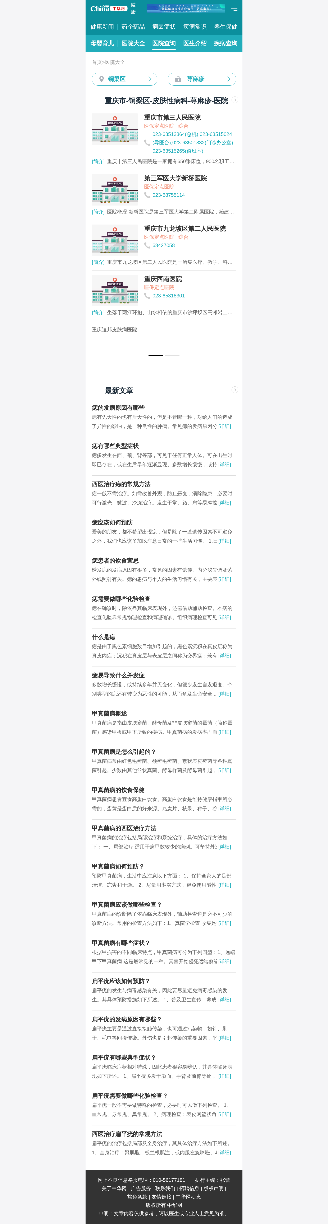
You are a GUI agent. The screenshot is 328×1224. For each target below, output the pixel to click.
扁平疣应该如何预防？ (121, 981)
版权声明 (214, 1188)
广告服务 (141, 1188)
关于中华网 (114, 1188)
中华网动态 (188, 1197)
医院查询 (164, 43)
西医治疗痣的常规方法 (121, 484)
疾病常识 (195, 26)
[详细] (224, 426)
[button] (156, 355)
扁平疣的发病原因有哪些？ (127, 1019)
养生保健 (225, 26)
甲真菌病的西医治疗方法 (124, 828)
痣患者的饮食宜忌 (115, 560)
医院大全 (133, 43)
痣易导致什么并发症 (118, 675)
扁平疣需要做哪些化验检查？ (130, 1096)
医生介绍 (195, 43)
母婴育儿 (102, 43)
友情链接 (161, 1197)
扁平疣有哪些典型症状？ (124, 1057)
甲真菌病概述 (109, 713)
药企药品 (133, 26)
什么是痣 (103, 637)
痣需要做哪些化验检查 (121, 599)
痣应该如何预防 (112, 522)
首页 (97, 62)
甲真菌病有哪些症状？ (121, 943)
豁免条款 (137, 1197)
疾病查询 (225, 43)
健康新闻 (102, 26)
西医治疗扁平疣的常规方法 (127, 1134)
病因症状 (164, 26)
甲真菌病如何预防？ (118, 866)
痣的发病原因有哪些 (118, 408)
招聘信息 (189, 1188)
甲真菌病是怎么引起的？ (124, 752)
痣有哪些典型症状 (115, 446)
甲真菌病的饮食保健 (118, 790)
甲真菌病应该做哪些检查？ (127, 904)
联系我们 (165, 1188)
